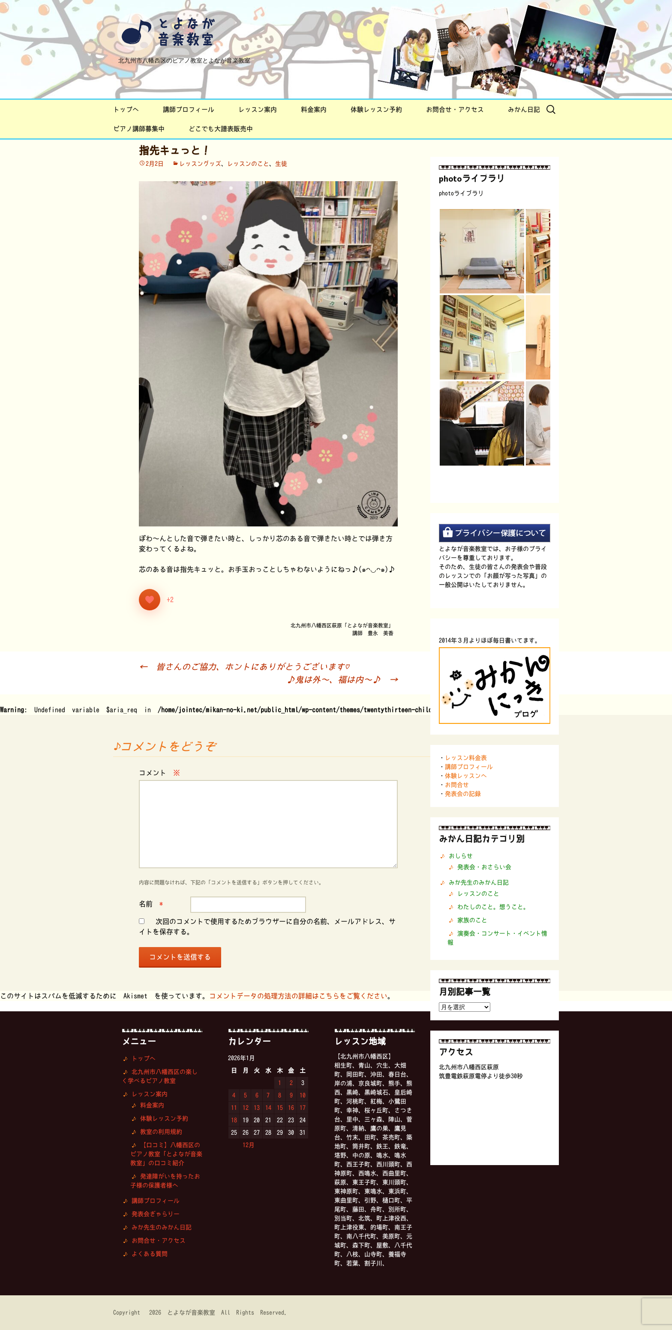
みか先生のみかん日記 (479, 882)
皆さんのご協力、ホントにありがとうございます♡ (246, 666)
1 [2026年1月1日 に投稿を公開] (279, 1083)
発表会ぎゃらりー (156, 1214)
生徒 (281, 164)
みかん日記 (524, 109)
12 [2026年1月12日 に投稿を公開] (246, 1108)
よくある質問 (150, 1254)
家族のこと (472, 920)
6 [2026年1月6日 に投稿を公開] (256, 1095)
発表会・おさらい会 (484, 867)
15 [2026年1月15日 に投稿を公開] (280, 1108)
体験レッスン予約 (376, 109)
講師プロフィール (188, 109)
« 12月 (244, 1145)
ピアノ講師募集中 (139, 129)
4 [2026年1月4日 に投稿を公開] (233, 1095)
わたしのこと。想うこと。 (493, 907)
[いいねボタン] (149, 599)
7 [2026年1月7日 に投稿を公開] (268, 1095)
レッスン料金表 (466, 758)
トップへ (126, 109)
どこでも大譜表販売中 (221, 129)
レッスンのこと (248, 164)
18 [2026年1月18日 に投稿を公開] (234, 1120)
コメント (159, 772)
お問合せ (457, 785)
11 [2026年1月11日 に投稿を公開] (234, 1108)
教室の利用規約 (161, 1132)
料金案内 (314, 109)
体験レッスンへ (466, 776)
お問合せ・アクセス (455, 109)
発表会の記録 (463, 794)
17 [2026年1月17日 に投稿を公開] (303, 1108)
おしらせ (461, 856)
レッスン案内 (257, 109)
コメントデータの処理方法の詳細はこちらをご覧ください (298, 995)
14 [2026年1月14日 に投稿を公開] (268, 1108)
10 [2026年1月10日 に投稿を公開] (303, 1095)
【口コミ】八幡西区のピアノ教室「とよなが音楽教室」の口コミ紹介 (166, 1154)
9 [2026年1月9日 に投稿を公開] (291, 1095)
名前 (151, 903)
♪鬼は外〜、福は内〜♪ (342, 679)
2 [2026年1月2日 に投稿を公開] (291, 1083)
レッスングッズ (200, 164)
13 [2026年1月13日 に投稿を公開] (257, 1108)
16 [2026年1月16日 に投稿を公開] (291, 1108)
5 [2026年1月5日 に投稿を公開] (245, 1095)
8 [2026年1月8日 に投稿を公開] (279, 1095)
